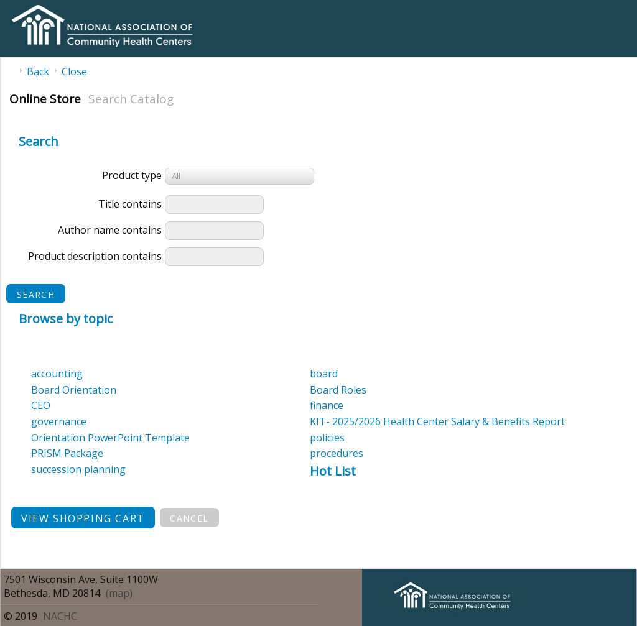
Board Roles (338, 390)
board (324, 373)
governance (58, 421)
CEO (40, 405)
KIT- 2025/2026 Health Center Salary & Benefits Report (437, 421)
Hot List (333, 471)
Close (74, 71)
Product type (132, 175)
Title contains (130, 204)
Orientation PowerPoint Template (110, 437)
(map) (119, 593)
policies (327, 437)
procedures (336, 453)
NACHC (60, 616)
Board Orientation (73, 390)
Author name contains (110, 230)
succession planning (78, 469)
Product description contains (95, 256)
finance (326, 405)
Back (38, 71)
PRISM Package (67, 453)
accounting (57, 373)
